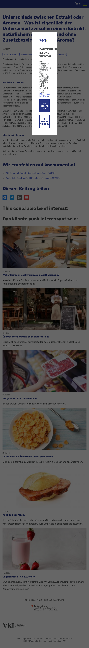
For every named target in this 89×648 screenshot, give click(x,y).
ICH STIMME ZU (44, 106)
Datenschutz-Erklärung (45, 95)
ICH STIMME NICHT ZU (44, 121)
